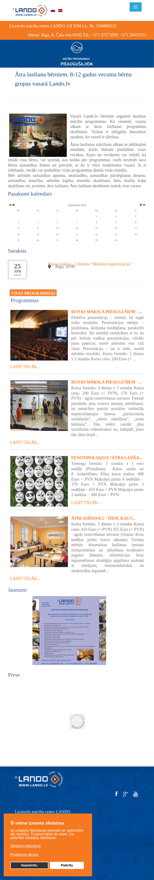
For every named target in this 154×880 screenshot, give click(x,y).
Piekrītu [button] (67, 865)
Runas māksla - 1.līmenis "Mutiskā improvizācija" (90, 264)
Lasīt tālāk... (25, 364)
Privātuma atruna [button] (24, 855)
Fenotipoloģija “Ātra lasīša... (106, 455)
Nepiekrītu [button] (29, 865)
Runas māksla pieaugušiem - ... (106, 309)
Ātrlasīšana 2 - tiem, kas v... (103, 516)
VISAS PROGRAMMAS (33, 291)
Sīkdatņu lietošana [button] (25, 846)
